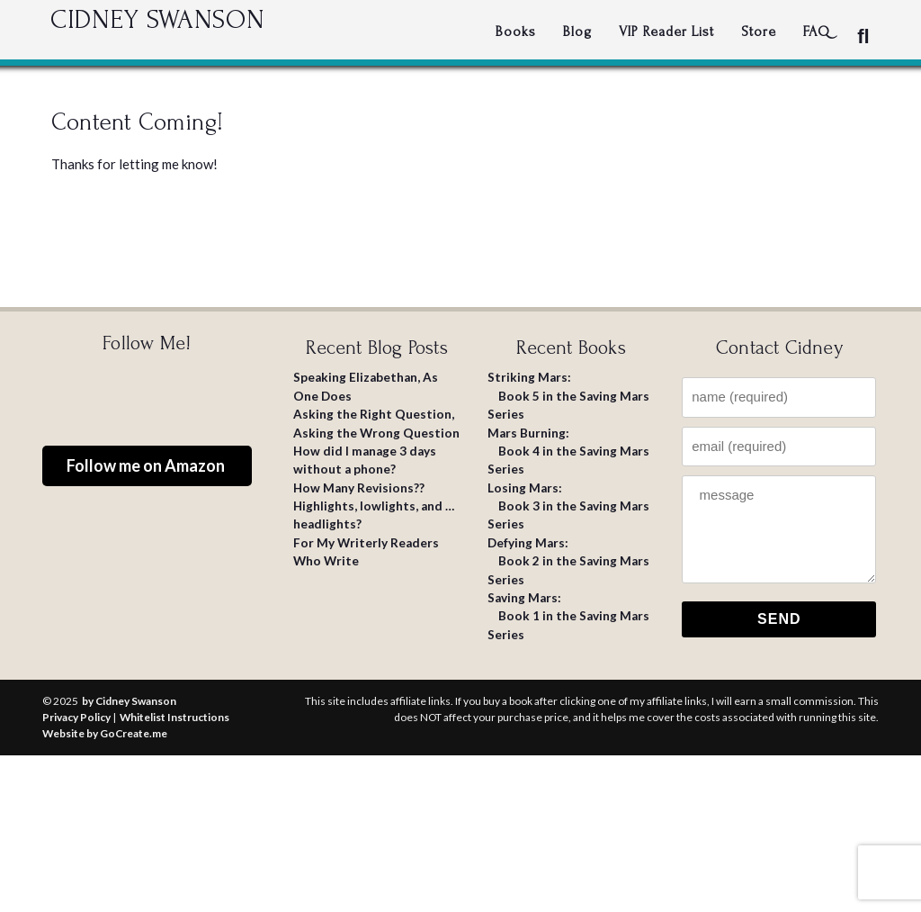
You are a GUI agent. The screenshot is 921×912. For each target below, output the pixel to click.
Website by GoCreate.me (104, 733)
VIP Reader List (666, 31)
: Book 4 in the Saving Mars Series (568, 451)
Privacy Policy (76, 717)
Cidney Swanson (216, 31)
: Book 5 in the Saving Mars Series (568, 395)
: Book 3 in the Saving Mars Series (568, 506)
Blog (577, 31)
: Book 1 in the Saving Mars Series (568, 616)
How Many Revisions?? (359, 488)
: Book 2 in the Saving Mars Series (568, 561)
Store (758, 31)
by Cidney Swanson (129, 701)
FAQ (816, 31)
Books (516, 31)
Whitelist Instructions (174, 717)
